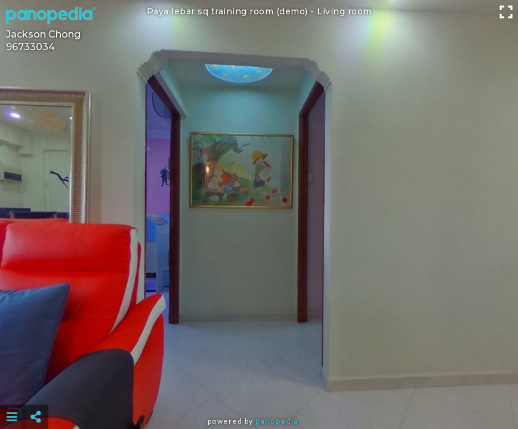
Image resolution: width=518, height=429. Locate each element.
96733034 (30, 46)
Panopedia (276, 420)
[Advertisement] (259, 387)
